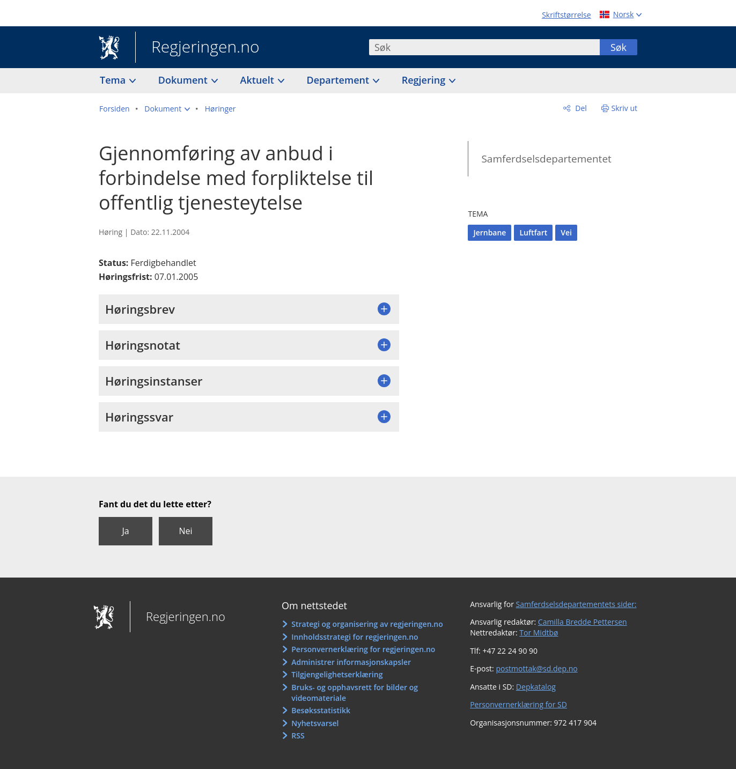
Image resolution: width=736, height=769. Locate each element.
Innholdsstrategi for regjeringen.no (354, 637)
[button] (167, 108)
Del (580, 108)
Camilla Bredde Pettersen (582, 622)
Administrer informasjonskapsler (351, 662)
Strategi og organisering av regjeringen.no (367, 624)
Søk (618, 47)
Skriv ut (625, 108)
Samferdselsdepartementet (546, 159)
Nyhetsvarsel (314, 723)
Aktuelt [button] (258, 79)
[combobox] (484, 47)
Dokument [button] (184, 79)
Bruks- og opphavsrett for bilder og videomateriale (354, 692)
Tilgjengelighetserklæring (336, 674)
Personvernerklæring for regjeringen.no (363, 649)
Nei (185, 531)
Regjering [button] (425, 79)
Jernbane (489, 232)
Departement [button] (339, 79)
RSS (297, 735)
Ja (125, 531)
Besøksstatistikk (320, 710)
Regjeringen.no (197, 47)
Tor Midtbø (538, 632)
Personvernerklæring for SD (518, 704)
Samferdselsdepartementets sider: (576, 604)
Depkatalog (536, 687)
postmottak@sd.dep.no (536, 668)
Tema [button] (114, 79)
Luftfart (533, 232)
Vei (566, 232)
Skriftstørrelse (566, 15)
